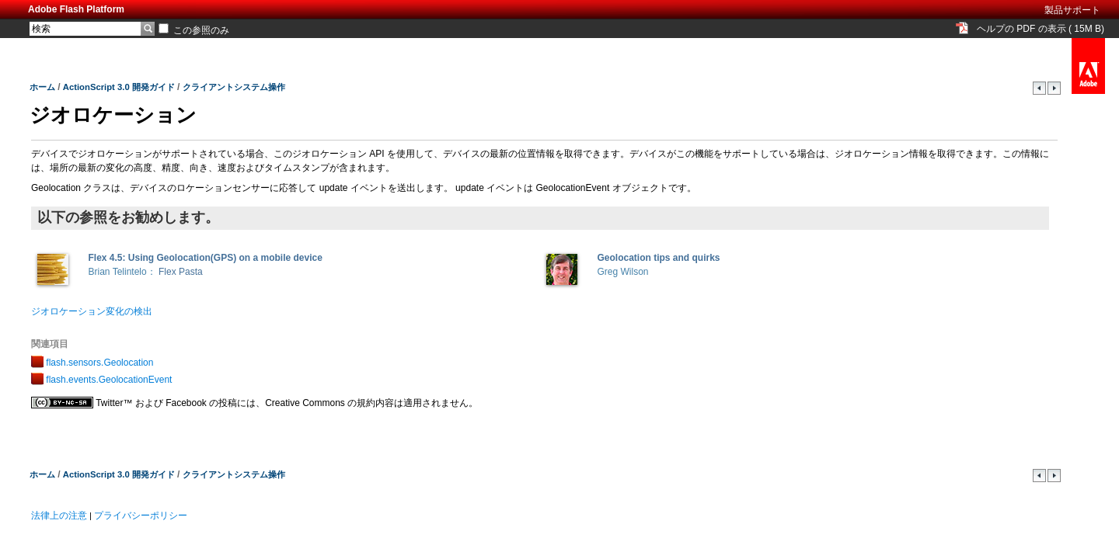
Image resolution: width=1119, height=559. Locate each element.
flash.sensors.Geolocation (99, 362)
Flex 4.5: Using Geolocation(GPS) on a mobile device (205, 257)
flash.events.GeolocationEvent (109, 379)
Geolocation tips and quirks (659, 257)
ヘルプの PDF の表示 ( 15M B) (1040, 28)
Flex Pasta (181, 271)
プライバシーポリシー (140, 515)
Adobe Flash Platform (76, 9)
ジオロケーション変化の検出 (91, 311)
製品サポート (1072, 10)
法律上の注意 (59, 515)
